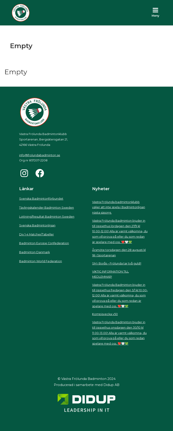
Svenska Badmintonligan (37, 225)
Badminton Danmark (34, 252)
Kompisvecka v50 (105, 314)
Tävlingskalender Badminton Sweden (46, 207)
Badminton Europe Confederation (44, 243)
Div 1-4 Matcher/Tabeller (36, 234)
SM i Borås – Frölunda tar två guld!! (116, 263)
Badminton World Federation (40, 261)
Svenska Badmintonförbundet (41, 198)
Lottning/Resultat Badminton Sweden (46, 216)
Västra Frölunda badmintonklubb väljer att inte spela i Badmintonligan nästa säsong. (118, 207)
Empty (16, 72)
